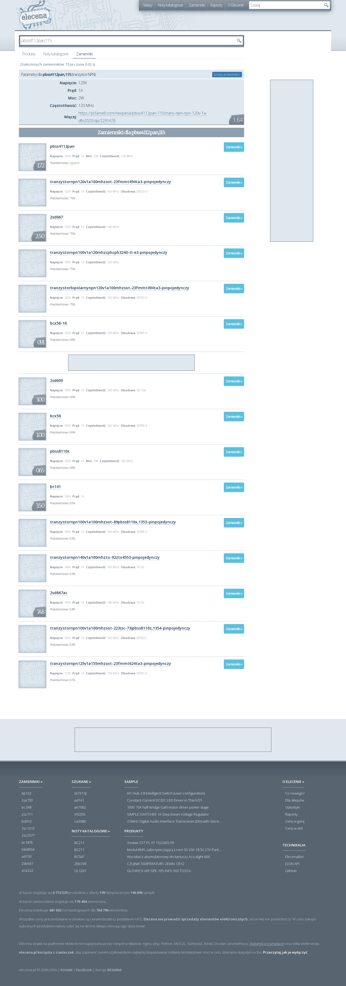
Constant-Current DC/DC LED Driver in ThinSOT (164, 800)
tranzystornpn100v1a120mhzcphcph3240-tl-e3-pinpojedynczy (108, 252)
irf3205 (79, 814)
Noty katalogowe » (91, 831)
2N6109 (80, 864)
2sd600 (56, 380)
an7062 (80, 807)
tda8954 (28, 849)
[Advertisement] (131, 363)
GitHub (291, 871)
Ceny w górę (294, 821)
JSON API (292, 864)
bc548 (26, 807)
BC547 (79, 857)
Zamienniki (197, 5)
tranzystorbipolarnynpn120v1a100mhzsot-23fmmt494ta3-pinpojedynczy (119, 287)
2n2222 (27, 871)
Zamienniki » (234, 147)
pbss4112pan (62, 146)
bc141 (55, 486)
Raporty (216, 5)
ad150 (26, 856)
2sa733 (27, 800)
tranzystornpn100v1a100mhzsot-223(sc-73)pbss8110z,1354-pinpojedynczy (120, 628)
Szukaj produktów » (227, 74)
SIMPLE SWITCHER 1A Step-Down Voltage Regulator (168, 814)
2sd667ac (58, 592)
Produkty (28, 53)
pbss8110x (59, 451)
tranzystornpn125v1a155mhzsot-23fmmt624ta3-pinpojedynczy (110, 663)
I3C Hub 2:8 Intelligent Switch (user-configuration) (166, 793)
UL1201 (80, 871)
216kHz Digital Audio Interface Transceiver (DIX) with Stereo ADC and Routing (174, 821)
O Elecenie (236, 5)
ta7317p (80, 793)
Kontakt (66, 969)
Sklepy (147, 5)
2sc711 (27, 814)
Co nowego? (294, 793)
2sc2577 (28, 835)
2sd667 (56, 217)
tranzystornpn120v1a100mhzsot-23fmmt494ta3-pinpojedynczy (110, 181)
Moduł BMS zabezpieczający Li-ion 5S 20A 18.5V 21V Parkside (174, 850)
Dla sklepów (294, 800)
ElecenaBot (294, 857)
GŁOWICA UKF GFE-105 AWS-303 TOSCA (159, 871)
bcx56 (55, 415)
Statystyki (292, 807)
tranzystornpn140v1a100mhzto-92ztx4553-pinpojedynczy (105, 557)
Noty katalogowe (170, 5)
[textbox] (285, 5)
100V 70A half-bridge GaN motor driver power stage (168, 807)
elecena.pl (35, 15)
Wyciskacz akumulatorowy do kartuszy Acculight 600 (168, 857)
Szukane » (81, 781)
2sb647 (27, 864)
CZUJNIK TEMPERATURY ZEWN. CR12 (155, 864)
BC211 (79, 843)
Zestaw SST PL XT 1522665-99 (150, 843)
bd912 (27, 821)
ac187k (27, 842)
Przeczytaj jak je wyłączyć (285, 952)
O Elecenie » (293, 781)
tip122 (26, 793)
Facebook (84, 969)
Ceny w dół (293, 828)
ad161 (79, 800)
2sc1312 (28, 828)
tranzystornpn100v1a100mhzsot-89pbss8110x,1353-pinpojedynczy (113, 521)
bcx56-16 (58, 323)
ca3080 (80, 821)
